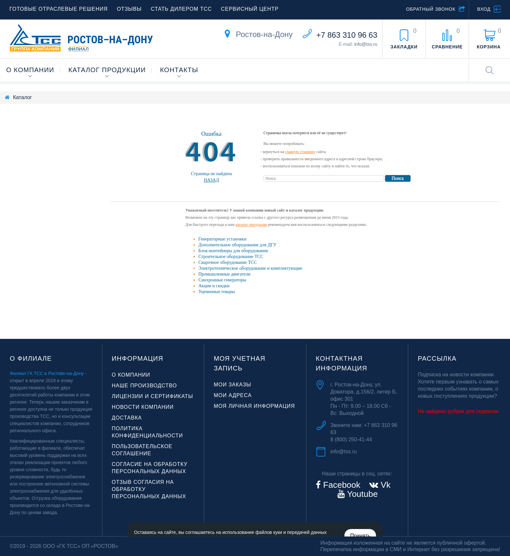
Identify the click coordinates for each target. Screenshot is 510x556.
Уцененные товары (216, 291)
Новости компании (143, 407)
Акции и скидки (214, 285)
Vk (384, 485)
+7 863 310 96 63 (346, 35)
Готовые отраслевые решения (58, 9)
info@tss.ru (365, 44)
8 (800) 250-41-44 (351, 439)
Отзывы (129, 9)
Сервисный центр (249, 9)
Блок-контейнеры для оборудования (233, 250)
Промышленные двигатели (224, 274)
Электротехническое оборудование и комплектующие (250, 268)
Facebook (340, 485)
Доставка (127, 417)
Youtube (361, 494)
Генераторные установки (222, 239)
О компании (30, 69)
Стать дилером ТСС (181, 9)
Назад (211, 180)
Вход (483, 9)
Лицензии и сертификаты (152, 396)
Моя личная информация (254, 406)
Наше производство (144, 385)
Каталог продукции (107, 69)
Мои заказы (232, 384)
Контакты (179, 69)
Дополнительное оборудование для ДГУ (237, 244)
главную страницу (300, 151)
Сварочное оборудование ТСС (227, 262)
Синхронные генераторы (222, 280)
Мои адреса (233, 395)
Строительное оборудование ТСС (230, 256)
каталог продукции (251, 224)
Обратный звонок (430, 9)
